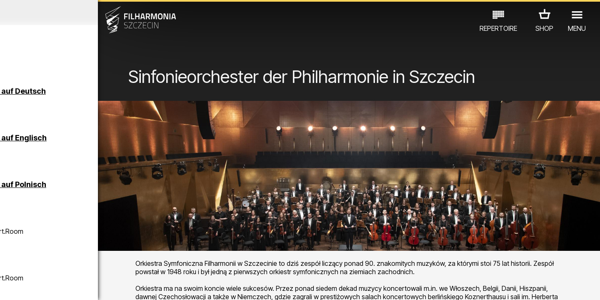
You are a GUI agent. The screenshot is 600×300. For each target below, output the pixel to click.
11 (130, 286)
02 (21, 286)
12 (143, 286)
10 (118, 286)
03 (34, 286)
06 (70, 286)
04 (46, 286)
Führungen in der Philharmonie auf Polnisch (97, 188)
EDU (71, 251)
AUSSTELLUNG (109, 251)
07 (82, 286)
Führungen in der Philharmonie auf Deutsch (97, 95)
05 (58, 286)
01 (9, 286)
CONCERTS (38, 251)
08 (94, 286)
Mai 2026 (78, 12)
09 (106, 286)
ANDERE (76, 263)
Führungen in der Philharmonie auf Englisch (97, 141)
